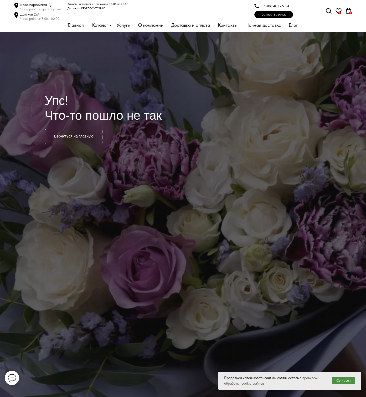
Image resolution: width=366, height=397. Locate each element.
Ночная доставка (263, 25)
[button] (273, 14)
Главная (76, 25)
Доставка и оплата (190, 25)
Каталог (100, 25)
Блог (293, 25)
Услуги (123, 25)
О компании (151, 25)
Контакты (227, 25)
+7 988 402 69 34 (275, 6)
